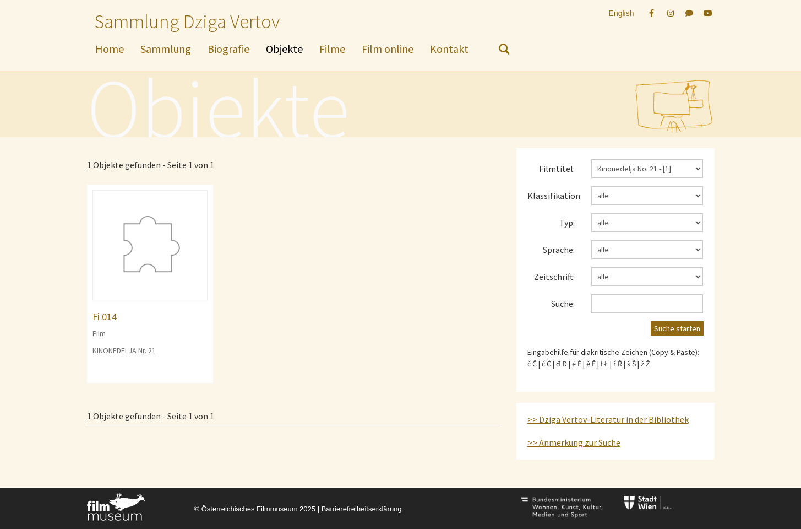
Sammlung (165, 49)
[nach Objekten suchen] (504, 51)
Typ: (567, 222)
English (621, 13)
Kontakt (449, 49)
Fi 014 (104, 316)
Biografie (228, 49)
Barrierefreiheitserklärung (362, 509)
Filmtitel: (557, 168)
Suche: (563, 303)
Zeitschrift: (554, 276)
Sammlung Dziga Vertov (187, 21)
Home (109, 49)
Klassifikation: (554, 195)
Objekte (284, 49)
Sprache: (559, 249)
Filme (332, 49)
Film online (387, 49)
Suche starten (677, 328)
